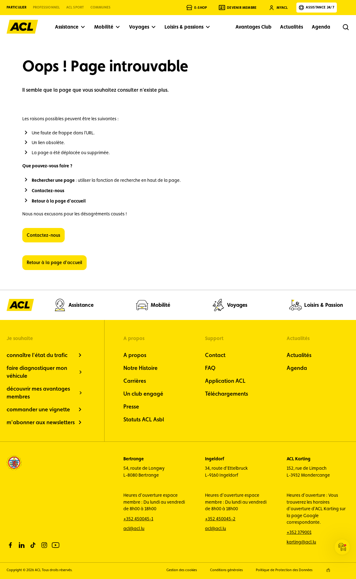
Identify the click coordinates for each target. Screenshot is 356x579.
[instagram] (44, 545)
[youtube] (55, 545)
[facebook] (10, 545)
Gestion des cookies (181, 570)
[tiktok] (33, 545)
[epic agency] (328, 570)
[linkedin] (21, 545)
